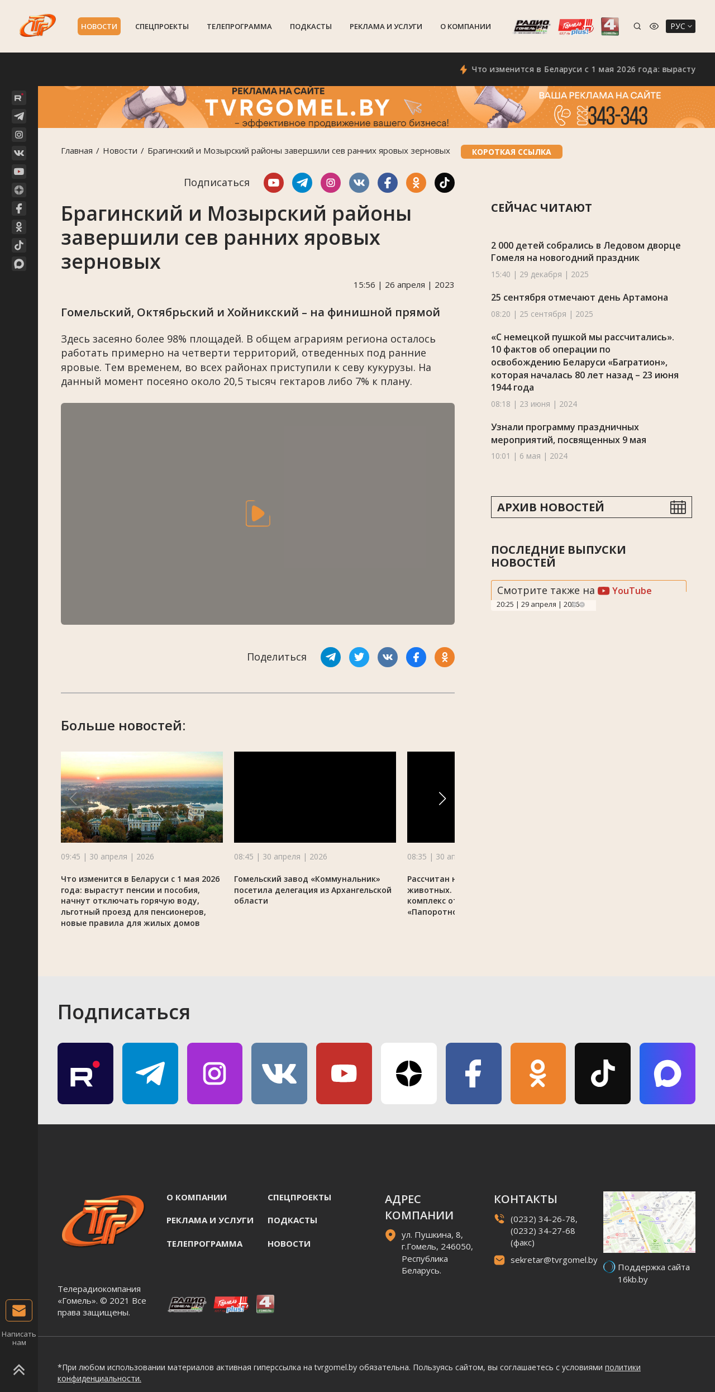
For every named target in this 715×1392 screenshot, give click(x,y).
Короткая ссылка (511, 151)
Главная (77, 150)
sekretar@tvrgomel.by (554, 1259)
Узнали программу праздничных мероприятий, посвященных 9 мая (568, 433)
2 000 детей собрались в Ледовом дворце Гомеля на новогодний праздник (586, 251)
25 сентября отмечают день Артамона (579, 297)
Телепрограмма (239, 26)
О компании (465, 26)
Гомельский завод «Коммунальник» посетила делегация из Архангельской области (313, 889)
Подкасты (311, 26)
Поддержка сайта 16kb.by (654, 1272)
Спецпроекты (162, 26)
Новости (99, 26)
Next (582, 604)
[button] (442, 798)
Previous (574, 604)
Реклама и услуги (386, 26)
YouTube (625, 591)
